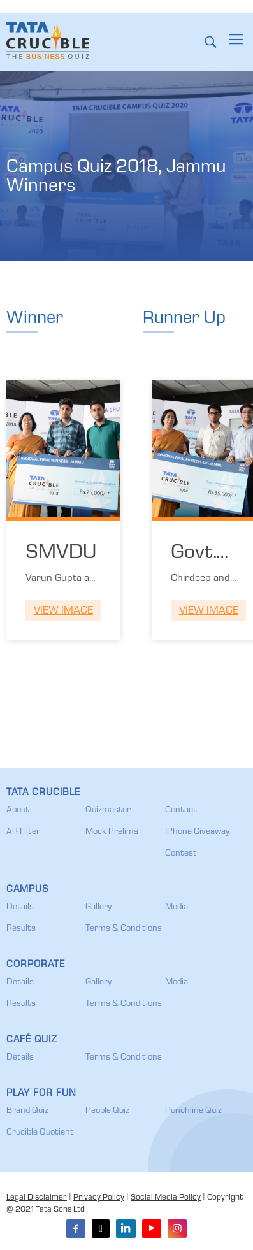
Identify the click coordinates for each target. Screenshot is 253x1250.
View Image (63, 611)
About (17, 810)
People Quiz (107, 1111)
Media (176, 907)
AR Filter (23, 832)
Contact (181, 810)
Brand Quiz (27, 1111)
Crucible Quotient (40, 1132)
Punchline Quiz (193, 1111)
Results (21, 928)
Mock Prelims (111, 832)
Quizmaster (108, 810)
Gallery (98, 907)
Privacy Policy (98, 1198)
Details (20, 907)
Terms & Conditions (123, 928)
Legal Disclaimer (36, 1198)
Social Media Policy (166, 1198)
